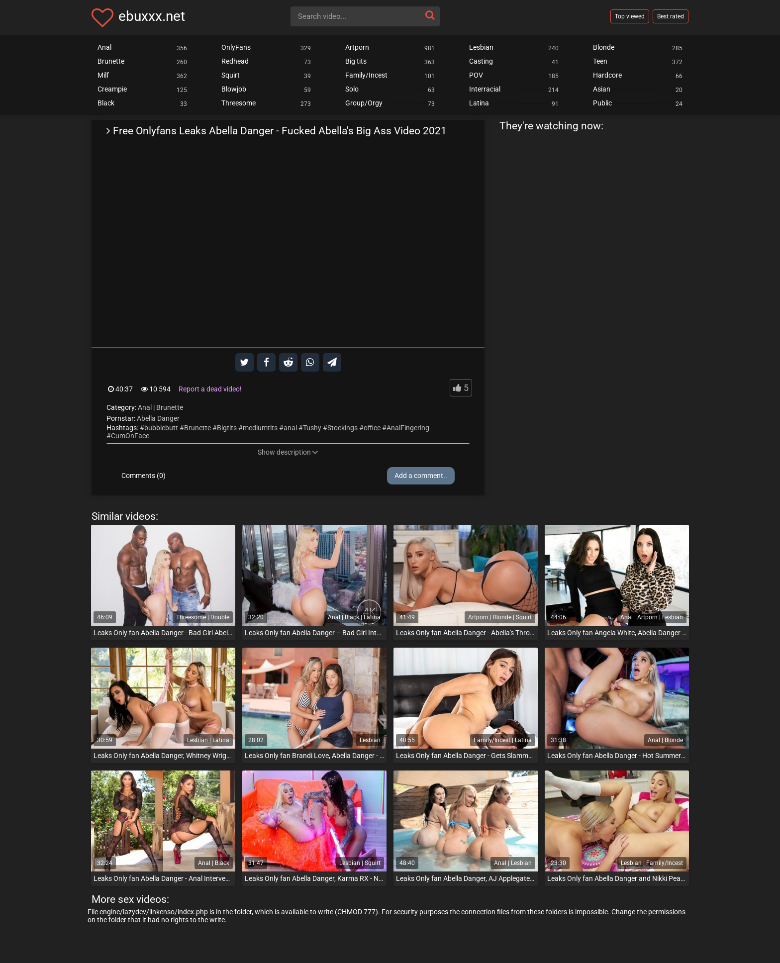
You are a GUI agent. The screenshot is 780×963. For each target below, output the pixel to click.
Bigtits (227, 428)
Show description (288, 452)
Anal (145, 407)
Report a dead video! (210, 389)
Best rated (670, 16)
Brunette (169, 407)
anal (290, 428)
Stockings (342, 428)
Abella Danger (158, 418)
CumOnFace (130, 436)
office (372, 428)
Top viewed (630, 16)
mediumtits (260, 428)
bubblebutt (161, 428)
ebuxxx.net (151, 16)
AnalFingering (408, 428)
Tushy (312, 428)
